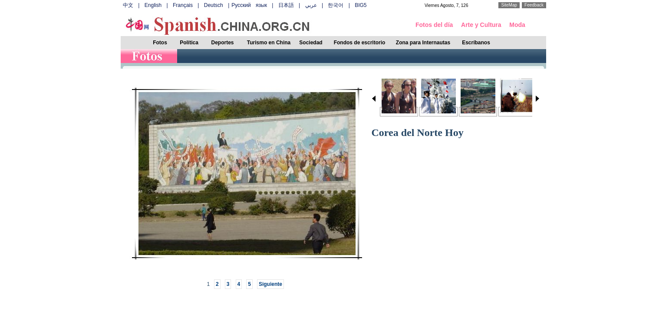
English (153, 5)
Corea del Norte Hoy (418, 132)
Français (183, 5)
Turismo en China (268, 43)
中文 (128, 5)
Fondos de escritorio (360, 43)
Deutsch (213, 5)
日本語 (286, 5)
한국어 (335, 5)
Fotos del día (434, 24)
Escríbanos (476, 43)
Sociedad (310, 43)
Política (189, 43)
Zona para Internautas (423, 43)
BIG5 (360, 5)
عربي (311, 5)
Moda (517, 24)
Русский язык (249, 5)
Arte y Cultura (481, 24)
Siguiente (270, 284)
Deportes (222, 43)
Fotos (160, 43)
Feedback (534, 5)
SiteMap (509, 5)
